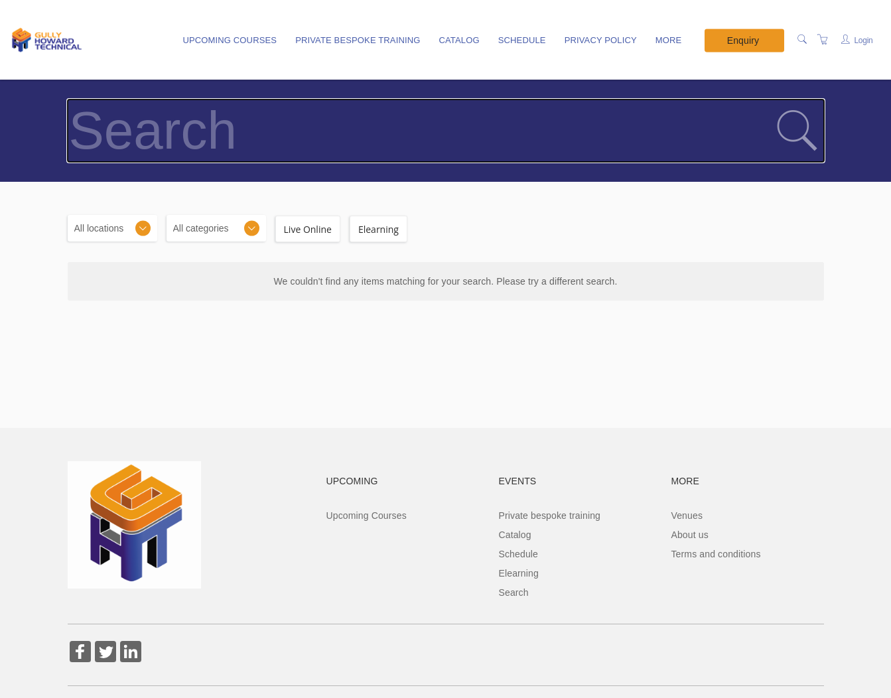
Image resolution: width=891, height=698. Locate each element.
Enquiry (743, 40)
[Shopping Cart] (822, 40)
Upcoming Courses (229, 40)
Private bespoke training (357, 40)
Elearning (518, 573)
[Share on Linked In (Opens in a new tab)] (130, 653)
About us (689, 534)
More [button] (668, 40)
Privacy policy (601, 40)
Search (513, 592)
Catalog (459, 40)
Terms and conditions (715, 554)
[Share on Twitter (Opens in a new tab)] (105, 653)
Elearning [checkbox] (378, 229)
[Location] (112, 228)
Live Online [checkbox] (308, 229)
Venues (687, 515)
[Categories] (216, 228)
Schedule (522, 40)
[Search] (802, 40)
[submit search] (797, 131)
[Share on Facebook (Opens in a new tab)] (80, 653)
